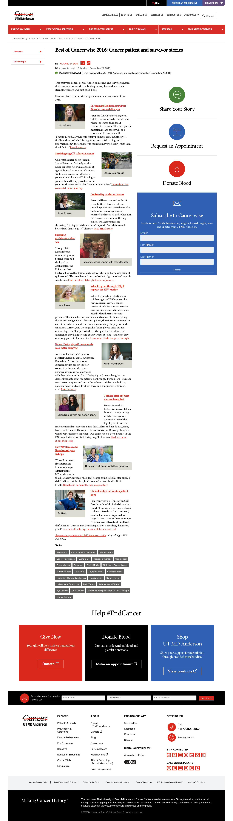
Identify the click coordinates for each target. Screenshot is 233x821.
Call (194, 727)
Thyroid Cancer (95, 571)
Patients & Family (20, 29)
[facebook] (169, 755)
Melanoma (62, 552)
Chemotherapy (64, 597)
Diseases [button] (27, 51)
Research (167, 29)
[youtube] (180, 755)
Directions (129, 734)
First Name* (147, 244)
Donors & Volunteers (101, 29)
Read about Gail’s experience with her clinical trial (89, 529)
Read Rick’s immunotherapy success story (85, 485)
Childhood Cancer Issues (115, 565)
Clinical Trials (110, 14)
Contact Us (157, 14)
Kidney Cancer (64, 571)
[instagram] (186, 755)
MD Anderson (69, 63)
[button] (82, 62)
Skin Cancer (121, 559)
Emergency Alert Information (117, 782)
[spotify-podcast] (174, 768)
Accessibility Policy (134, 755)
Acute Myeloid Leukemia (83, 552)
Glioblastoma (106, 552)
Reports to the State (91, 782)
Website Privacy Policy (38, 782)
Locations (129, 728)
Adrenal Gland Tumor (109, 584)
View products (182, 671)
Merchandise (99, 754)
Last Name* (147, 256)
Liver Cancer (78, 590)
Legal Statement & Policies (65, 782)
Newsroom (97, 743)
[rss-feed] (197, 768)
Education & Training (200, 29)
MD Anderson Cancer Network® (170, 782)
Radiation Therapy (102, 559)
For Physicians (137, 29)
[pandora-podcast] (186, 768)
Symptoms (84, 559)
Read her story (78, 147)
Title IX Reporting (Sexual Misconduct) (102, 762)
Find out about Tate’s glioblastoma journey (91, 280)
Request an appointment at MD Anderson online (80, 535)
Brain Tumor (89, 584)
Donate (50, 664)
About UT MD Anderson (100, 725)
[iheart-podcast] (192, 768)
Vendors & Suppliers (196, 782)
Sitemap (128, 740)
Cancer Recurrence (66, 559)
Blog (93, 737)
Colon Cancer (112, 578)
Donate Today (213, 3)
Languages (190, 14)
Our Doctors (174, 14)
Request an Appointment (184, 3)
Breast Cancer (63, 565)
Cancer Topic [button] (27, 61)
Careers (141, 14)
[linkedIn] (192, 755)
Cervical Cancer (114, 571)
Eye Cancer (62, 590)
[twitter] (174, 755)
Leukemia (79, 571)
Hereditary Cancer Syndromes (71, 578)
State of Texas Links (144, 782)
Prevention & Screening (59, 29)
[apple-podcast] (169, 768)
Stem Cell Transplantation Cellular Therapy (108, 590)
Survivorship (96, 578)
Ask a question (184, 738)
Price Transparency (101, 769)
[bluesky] (197, 755)
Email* (144, 232)
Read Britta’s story (103, 229)
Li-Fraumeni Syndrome (68, 584)
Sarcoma (78, 565)
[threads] (203, 755)
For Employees (99, 748)
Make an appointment (116, 664)
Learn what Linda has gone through (109, 338)
